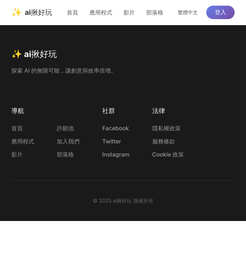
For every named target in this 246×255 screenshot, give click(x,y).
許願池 (65, 128)
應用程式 (100, 12)
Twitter (111, 141)
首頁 (72, 12)
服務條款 (163, 141)
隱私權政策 (166, 128)
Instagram (116, 154)
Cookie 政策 (168, 154)
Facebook (115, 128)
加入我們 (68, 141)
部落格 (154, 12)
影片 (129, 12)
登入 (220, 12)
